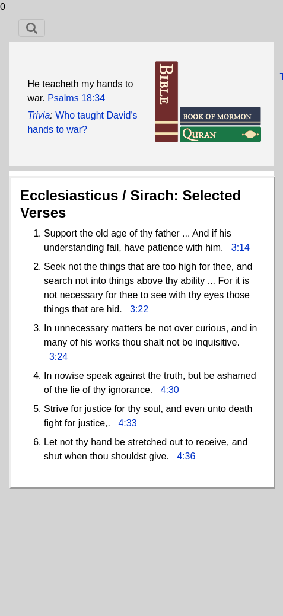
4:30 (170, 390)
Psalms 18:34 (76, 98)
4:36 (186, 456)
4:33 (127, 423)
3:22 (139, 309)
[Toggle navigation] (31, 28)
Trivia (38, 115)
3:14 (240, 247)
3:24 (58, 357)
